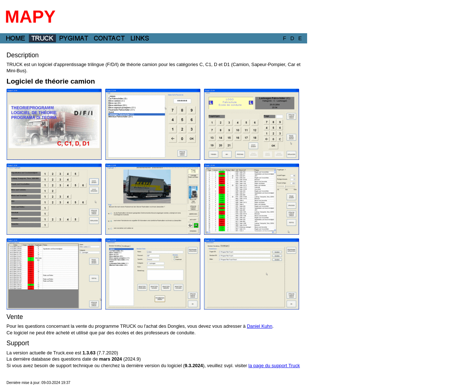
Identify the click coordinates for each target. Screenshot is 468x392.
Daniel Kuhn (259, 326)
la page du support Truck (274, 365)
